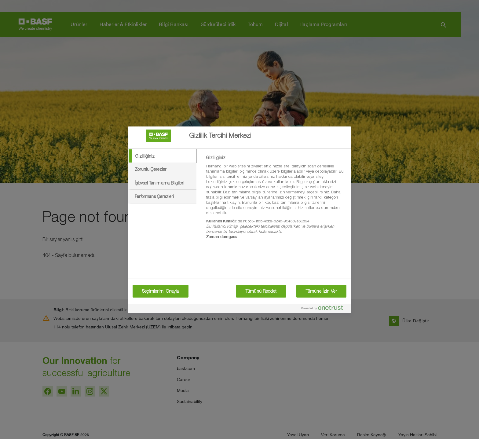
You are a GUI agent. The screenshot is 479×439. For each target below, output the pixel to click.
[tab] (162, 156)
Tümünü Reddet (261, 291)
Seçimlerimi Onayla (160, 291)
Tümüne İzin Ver (321, 291)
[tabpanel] (276, 200)
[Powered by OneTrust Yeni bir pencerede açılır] (325, 309)
